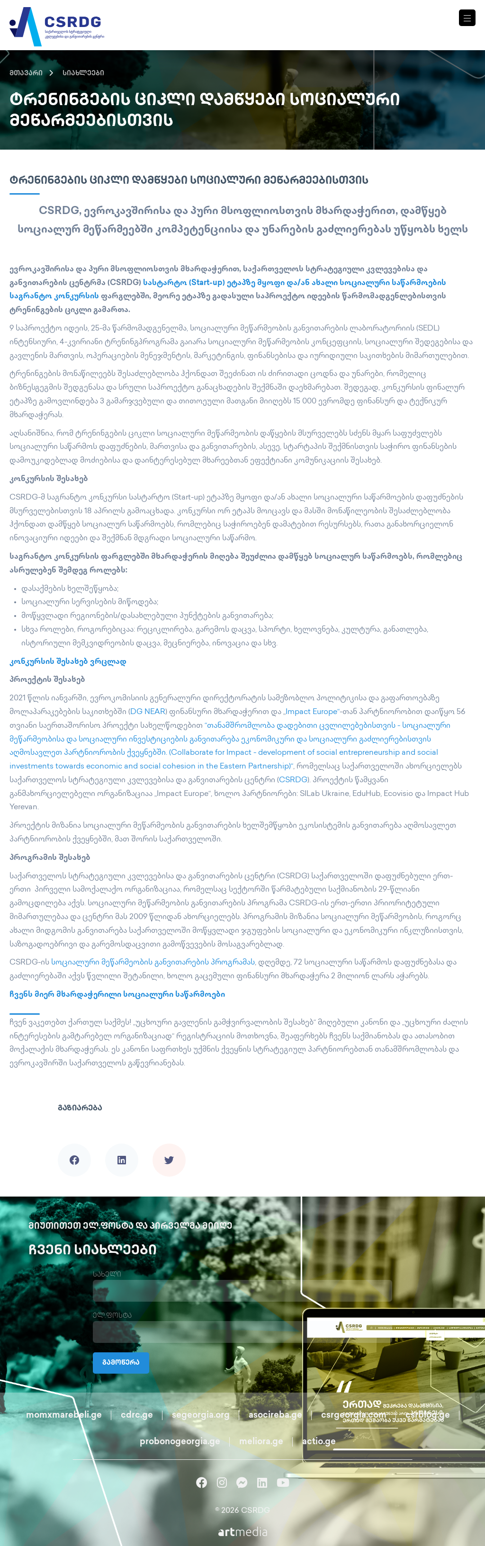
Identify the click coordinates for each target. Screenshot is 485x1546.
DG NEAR (147, 712)
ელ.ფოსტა (112, 1316)
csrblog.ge (427, 1415)
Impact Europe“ (313, 712)
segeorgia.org (201, 1415)
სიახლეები (83, 73)
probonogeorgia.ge (180, 1442)
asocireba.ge (275, 1415)
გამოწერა (121, 1363)
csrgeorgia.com (353, 1415)
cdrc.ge (137, 1415)
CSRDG (293, 781)
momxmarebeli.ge (64, 1415)
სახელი (107, 1274)
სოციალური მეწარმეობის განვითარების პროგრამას (153, 963)
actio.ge (319, 1442)
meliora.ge (261, 1442)
